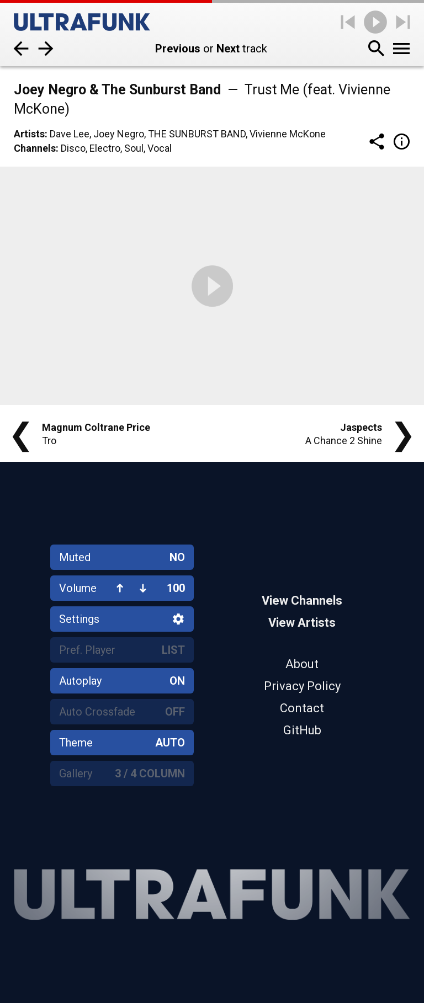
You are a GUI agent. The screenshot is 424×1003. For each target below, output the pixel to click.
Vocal (159, 148)
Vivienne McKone (288, 134)
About (302, 664)
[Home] (82, 22)
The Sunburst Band (197, 134)
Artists (29, 134)
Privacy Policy (302, 686)
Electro (104, 148)
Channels (35, 148)
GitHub (302, 730)
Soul (134, 148)
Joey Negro (118, 134)
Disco (73, 148)
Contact (302, 708)
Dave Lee (69, 134)
